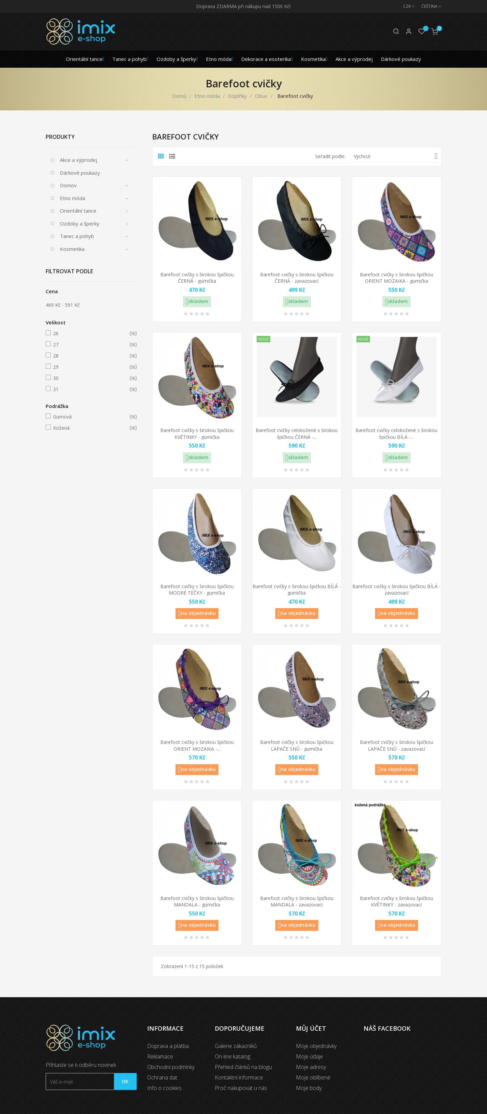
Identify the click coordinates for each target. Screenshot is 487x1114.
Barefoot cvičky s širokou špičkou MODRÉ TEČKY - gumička (197, 589)
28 (90, 355)
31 (90, 389)
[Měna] (405, 6)
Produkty (60, 137)
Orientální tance (78, 210)
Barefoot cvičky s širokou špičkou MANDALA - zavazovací (296, 901)
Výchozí (396, 156)
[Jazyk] (428, 6)
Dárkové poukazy (80, 172)
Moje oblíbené (313, 1077)
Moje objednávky (316, 1046)
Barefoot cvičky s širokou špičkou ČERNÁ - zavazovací (296, 277)
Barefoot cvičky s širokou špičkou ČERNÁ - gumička (197, 277)
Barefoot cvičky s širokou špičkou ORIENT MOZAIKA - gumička (396, 277)
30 (90, 378)
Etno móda (72, 198)
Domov (68, 185)
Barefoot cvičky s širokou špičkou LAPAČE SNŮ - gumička (296, 745)
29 (90, 367)
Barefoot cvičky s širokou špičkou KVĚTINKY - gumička (197, 433)
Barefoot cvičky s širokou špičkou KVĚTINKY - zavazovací (396, 901)
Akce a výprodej (78, 159)
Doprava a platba (168, 1046)
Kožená (90, 428)
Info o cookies (164, 1088)
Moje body (309, 1088)
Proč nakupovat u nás (241, 1088)
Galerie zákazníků (236, 1046)
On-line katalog (232, 1056)
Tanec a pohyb (77, 236)
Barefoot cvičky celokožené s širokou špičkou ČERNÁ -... (297, 433)
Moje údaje (309, 1056)
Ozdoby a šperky (79, 223)
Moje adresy (311, 1067)
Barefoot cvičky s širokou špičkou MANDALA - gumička (197, 901)
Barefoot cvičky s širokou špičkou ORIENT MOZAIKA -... (197, 745)
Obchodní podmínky (170, 1067)
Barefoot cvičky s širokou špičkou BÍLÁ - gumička (297, 589)
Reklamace (160, 1056)
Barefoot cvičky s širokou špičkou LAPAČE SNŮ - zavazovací (396, 745)
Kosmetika (72, 248)
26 (90, 333)
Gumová (90, 416)
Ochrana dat (162, 1077)
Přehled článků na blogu (243, 1067)
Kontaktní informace (239, 1077)
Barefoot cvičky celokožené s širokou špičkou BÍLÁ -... (396, 433)
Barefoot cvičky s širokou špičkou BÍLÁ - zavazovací (396, 589)
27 (90, 344)
